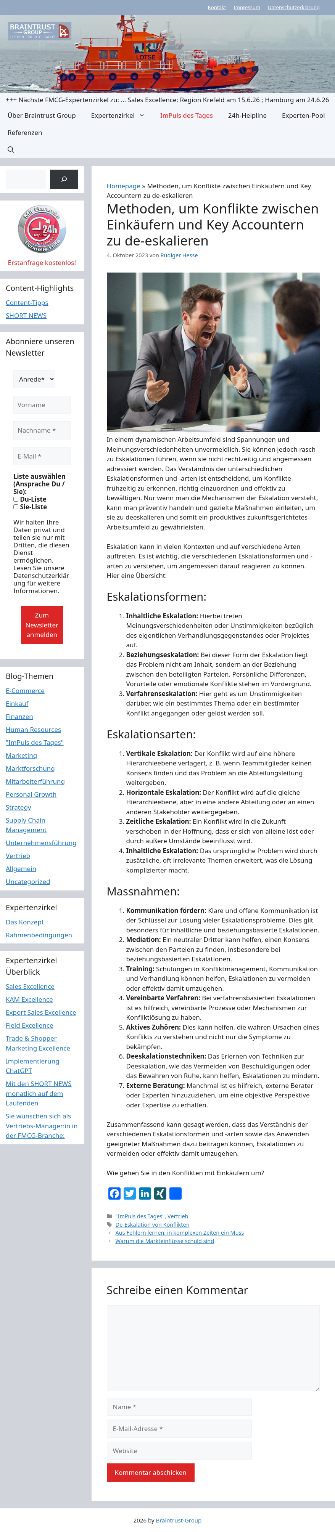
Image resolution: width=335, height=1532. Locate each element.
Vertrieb (178, 1216)
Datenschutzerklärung (294, 7)
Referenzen (25, 132)
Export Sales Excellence (41, 1012)
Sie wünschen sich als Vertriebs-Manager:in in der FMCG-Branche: (42, 1126)
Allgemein (21, 868)
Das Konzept (25, 922)
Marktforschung (30, 768)
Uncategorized (28, 881)
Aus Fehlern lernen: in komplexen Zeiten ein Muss (180, 1232)
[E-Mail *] (42, 456)
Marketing (21, 755)
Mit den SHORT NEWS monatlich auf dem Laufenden (39, 1093)
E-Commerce (25, 690)
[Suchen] (64, 179)
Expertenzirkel (122, 115)
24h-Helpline (247, 115)
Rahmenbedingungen (39, 934)
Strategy (18, 807)
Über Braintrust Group (42, 115)
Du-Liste (30, 499)
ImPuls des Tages (186, 115)
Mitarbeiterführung (35, 781)
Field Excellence (29, 1025)
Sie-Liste (30, 507)
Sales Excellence (30, 986)
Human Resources (33, 729)
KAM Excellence (29, 999)
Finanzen (19, 716)
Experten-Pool (303, 115)
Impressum (247, 7)
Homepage (123, 185)
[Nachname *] (42, 430)
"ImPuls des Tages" (140, 1216)
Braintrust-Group (178, 1520)
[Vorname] (42, 405)
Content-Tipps (27, 302)
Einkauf (17, 703)
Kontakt (217, 7)
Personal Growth (31, 794)
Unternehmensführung (41, 842)
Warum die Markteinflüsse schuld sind (165, 1241)
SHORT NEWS (26, 315)
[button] (11, 149)
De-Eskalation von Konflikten (153, 1224)
